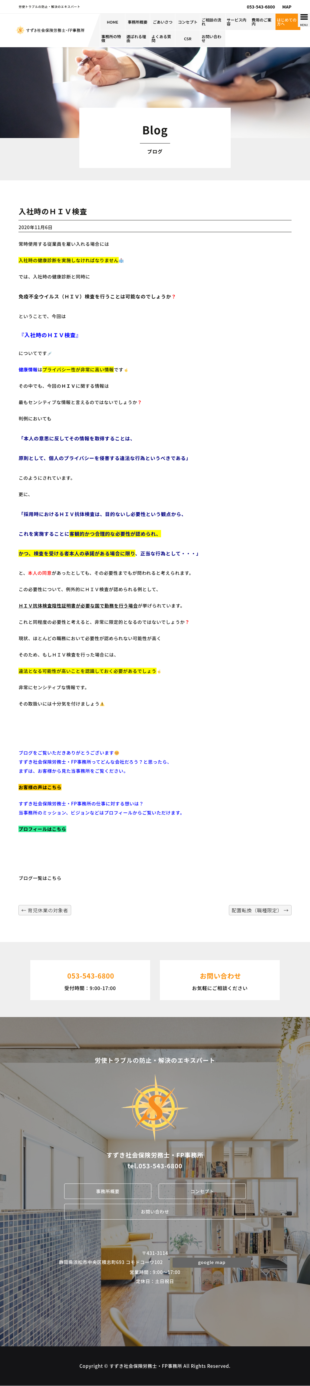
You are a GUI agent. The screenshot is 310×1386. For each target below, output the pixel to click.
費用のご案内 (262, 22)
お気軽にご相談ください (219, 979)
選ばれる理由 (136, 38)
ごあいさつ (163, 22)
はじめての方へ (286, 22)
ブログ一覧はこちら (39, 878)
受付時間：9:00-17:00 (90, 979)
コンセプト (188, 22)
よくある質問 (161, 38)
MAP (286, 7)
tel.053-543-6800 (154, 1165)
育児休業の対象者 (44, 910)
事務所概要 (137, 22)
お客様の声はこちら (39, 787)
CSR (187, 38)
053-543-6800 (261, 7)
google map (212, 1262)
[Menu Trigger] (304, 20)
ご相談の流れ (211, 22)
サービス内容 (236, 22)
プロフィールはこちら (42, 829)
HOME (112, 22)
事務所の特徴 (111, 38)
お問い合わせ (211, 38)
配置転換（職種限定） (260, 910)
